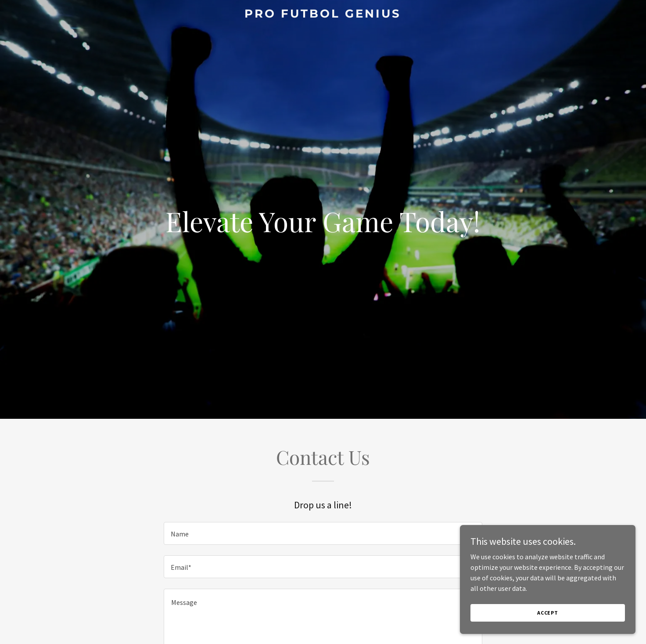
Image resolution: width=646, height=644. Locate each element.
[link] (323, 15)
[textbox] (323, 533)
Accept (547, 618)
